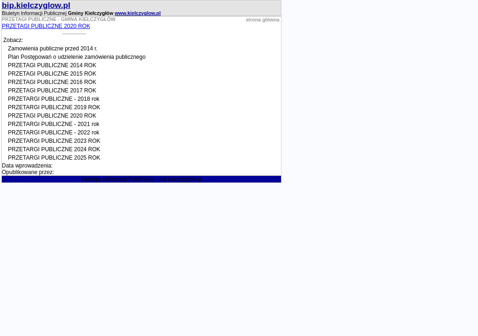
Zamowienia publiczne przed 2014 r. (53, 48)
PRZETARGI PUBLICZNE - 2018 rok (53, 99)
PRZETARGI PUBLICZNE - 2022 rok (53, 132)
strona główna (262, 19)
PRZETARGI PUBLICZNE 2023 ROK (54, 141)
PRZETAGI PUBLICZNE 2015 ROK (52, 73)
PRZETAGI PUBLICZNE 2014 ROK (52, 65)
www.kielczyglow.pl (138, 13)
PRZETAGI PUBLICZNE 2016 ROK (52, 82)
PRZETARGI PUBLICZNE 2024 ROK (54, 149)
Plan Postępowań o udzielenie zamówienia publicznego (77, 57)
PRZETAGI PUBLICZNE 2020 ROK (46, 26)
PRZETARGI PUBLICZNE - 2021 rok (53, 124)
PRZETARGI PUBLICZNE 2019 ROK (54, 107)
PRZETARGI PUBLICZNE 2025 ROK (54, 157)
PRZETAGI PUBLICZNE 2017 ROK (52, 90)
